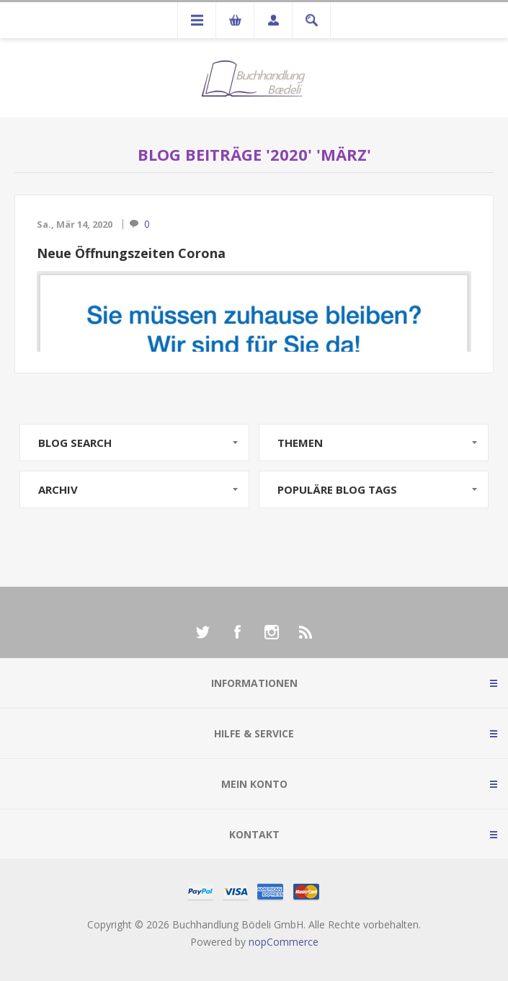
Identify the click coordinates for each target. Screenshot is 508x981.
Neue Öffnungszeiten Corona (131, 253)
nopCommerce (283, 942)
